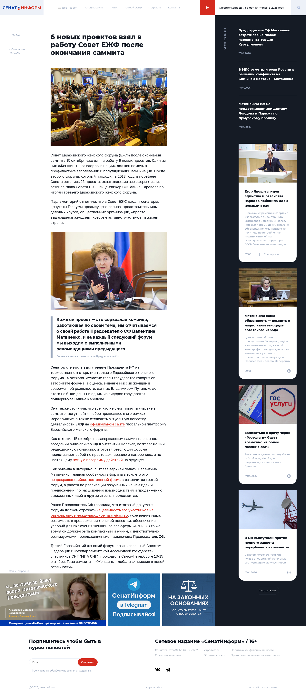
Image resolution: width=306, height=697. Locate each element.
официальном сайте (107, 424)
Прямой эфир (132, 7)
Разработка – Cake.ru (263, 687)
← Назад (14, 34)
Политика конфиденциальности (252, 650)
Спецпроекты (94, 7)
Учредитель (211, 650)
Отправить (87, 662)
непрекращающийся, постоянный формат (87, 479)
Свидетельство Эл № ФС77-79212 (176, 650)
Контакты (174, 7)
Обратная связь (214, 655)
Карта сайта (154, 687)
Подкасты (154, 7)
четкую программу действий (98, 460)
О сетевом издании (168, 655)
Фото (113, 7)
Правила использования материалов (256, 655)
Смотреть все (267, 590)
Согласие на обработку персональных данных (62, 670)
